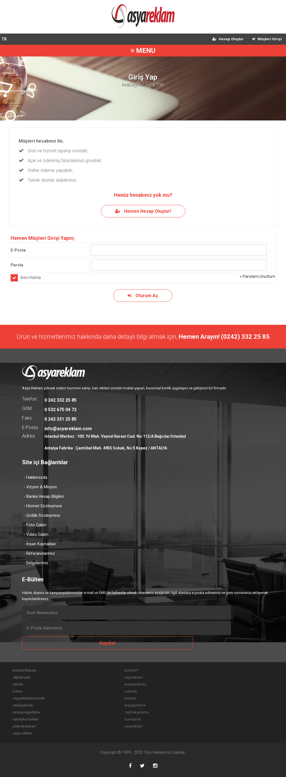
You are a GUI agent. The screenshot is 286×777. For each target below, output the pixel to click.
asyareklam (134, 677)
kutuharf (131, 670)
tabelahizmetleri (26, 719)
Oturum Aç (143, 295)
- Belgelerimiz (35, 562)
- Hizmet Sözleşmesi (42, 505)
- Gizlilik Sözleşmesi (41, 515)
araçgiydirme (135, 705)
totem (17, 691)
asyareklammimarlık (29, 698)
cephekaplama (137, 712)
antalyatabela (135, 684)
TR (4, 39)
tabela (18, 684)
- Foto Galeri (34, 524)
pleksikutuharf (24, 726)
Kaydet (107, 643)
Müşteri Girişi (267, 39)
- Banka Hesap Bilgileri (43, 496)
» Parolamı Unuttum (257, 276)
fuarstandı (133, 719)
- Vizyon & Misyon (40, 486)
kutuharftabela (24, 670)
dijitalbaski (21, 677)
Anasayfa (131, 84)
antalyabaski (23, 705)
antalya (130, 698)
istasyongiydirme (26, 712)
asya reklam (22, 733)
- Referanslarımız (39, 553)
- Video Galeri (35, 534)
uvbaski (131, 691)
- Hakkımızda (35, 477)
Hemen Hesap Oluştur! (143, 211)
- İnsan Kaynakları (39, 543)
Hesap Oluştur (228, 39)
